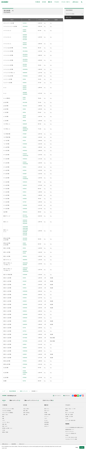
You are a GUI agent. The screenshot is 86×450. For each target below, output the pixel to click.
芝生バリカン (46, 410)
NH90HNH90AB (24, 244)
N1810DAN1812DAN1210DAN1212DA (25, 37)
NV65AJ (24, 191)
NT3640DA (25, 75)
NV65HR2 (25, 324)
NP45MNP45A (24, 116)
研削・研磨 (25, 410)
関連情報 (67, 423)
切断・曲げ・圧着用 (69, 414)
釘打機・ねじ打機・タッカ (7, 428)
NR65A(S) (25, 211)
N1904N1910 (24, 98)
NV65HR (25, 321)
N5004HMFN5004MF (25, 263)
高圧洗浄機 (46, 422)
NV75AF (24, 201)
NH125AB (25, 102)
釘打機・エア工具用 (69, 416)
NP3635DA (25, 69)
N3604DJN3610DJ (25, 43)
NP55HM (25, 256)
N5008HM (25, 259)
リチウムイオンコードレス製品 (8, 408)
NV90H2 (24, 344)
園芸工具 (46, 405)
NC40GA (25, 23)
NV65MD (25, 198)
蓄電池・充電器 (5, 432)
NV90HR (25, 354)
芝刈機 (45, 412)
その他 (3, 430)
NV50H (24, 284)
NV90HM (25, 347)
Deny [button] (77, 447)
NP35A (24, 112)
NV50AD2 (25, 150)
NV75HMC (25, 334)
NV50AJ (24, 167)
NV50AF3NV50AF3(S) (25, 154)
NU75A (24, 380)
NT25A (24, 367)
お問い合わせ (56, 395)
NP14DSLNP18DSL (25, 65)
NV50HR (25, 301)
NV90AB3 (25, 208)
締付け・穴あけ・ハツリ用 (70, 408)
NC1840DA (25, 26)
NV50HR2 (25, 304)
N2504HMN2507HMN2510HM (25, 222)
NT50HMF (25, 274)
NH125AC (25, 105)
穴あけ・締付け (26, 408)
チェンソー (46, 416)
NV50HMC (25, 291)
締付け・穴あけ (5, 414)
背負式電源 (46, 424)
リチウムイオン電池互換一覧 (70, 433)
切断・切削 (25, 414)
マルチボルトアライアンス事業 (71, 439)
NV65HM (25, 311)
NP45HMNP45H (25, 252)
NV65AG (25, 188)
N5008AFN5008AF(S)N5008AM (25, 129)
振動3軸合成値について (69, 429)
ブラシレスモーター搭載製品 (7, 412)
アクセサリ (67, 405)
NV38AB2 (25, 143)
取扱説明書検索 (69, 10)
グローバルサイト (47, 395)
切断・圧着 (4, 424)
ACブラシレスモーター (69, 431)
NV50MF (25, 173)
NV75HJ (24, 331)
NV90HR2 (25, 357)
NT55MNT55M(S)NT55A (25, 372)
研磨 (3, 418)
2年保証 (66, 435)
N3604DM (25, 72)
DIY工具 (25, 405)
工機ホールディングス (14, 400)
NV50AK (24, 170)
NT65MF (24, 137)
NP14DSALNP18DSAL (25, 55)
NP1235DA (25, 51)
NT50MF (24, 133)
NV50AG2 (25, 158)
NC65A (24, 79)
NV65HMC (25, 314)
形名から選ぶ (69, 17)
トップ (3, 391)
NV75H (24, 327)
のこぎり (46, 420)
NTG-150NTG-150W (25, 216)
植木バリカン (46, 408)
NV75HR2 (25, 337)
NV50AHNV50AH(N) (25, 163)
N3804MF (25, 124)
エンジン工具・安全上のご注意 (71, 437)
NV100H (24, 281)
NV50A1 (24, 147)
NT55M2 (24, 377)
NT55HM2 (25, 364)
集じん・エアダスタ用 (69, 412)
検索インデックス (24, 391)
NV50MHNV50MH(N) (25, 177)
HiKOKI (4, 400)
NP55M (24, 120)
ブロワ (3, 420)
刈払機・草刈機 (47, 414)
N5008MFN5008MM (25, 93)
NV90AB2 (25, 205)
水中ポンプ (46, 426)
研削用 (66, 410)
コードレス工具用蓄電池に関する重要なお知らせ (74, 427)
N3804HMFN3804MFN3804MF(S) (25, 269)
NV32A (24, 140)
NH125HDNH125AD (25, 239)
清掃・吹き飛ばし (26, 412)
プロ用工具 (4, 405)
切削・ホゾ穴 (4, 426)
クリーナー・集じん (6, 422)
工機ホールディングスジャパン (31, 400)
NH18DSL (25, 47)
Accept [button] (81, 447)
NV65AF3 (25, 185)
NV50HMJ (25, 294)
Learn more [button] (4, 448)
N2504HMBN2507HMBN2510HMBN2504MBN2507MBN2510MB (25, 230)
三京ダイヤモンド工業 (48, 400)
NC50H (24, 277)
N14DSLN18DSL (24, 30)
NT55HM (25, 360)
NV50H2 (24, 287)
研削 (3, 416)
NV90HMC (25, 351)
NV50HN (25, 297)
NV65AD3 (25, 182)
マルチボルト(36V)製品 (6, 410)
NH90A (24, 109)
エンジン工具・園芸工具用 (70, 420)
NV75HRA (25, 341)
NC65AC (25, 82)
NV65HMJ (25, 317)
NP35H (24, 248)
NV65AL (24, 195)
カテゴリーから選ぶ (70, 13)
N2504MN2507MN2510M (24, 87)
